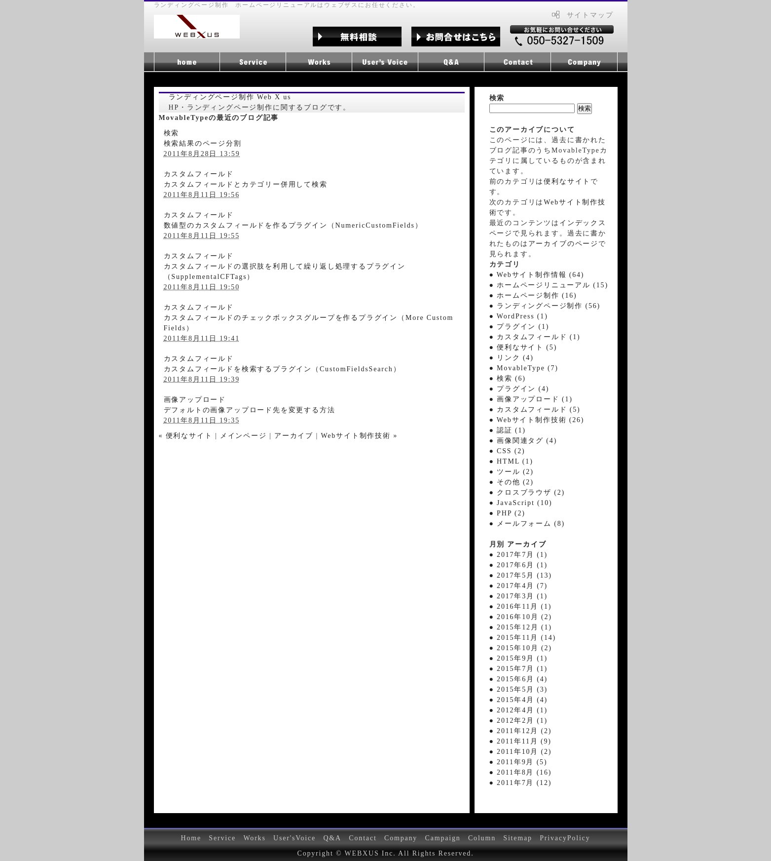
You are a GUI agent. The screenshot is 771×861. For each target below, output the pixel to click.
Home (191, 838)
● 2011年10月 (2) (520, 751)
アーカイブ (293, 435)
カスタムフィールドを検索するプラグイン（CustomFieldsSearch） (282, 369)
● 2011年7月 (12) (520, 782)
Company (400, 838)
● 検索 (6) (507, 378)
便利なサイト (567, 181)
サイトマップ (590, 15)
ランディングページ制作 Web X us (230, 97)
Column (482, 838)
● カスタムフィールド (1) (535, 337)
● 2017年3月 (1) (518, 596)
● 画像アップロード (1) (531, 399)
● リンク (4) (511, 357)
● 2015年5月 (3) (518, 689)
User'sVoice (294, 838)
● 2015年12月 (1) (520, 627)
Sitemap (517, 838)
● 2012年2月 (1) (518, 720)
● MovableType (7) (523, 368)
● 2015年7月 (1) (518, 668)
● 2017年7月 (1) (518, 554)
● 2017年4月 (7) (518, 585)
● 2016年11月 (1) (520, 606)
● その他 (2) (511, 482)
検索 (172, 133)
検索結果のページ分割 (203, 143)
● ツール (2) (511, 471)
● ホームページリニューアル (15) (548, 285)
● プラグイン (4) (519, 388)
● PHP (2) (507, 513)
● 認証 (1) (507, 430)
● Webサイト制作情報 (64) (537, 274)
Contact (362, 838)
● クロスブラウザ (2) (527, 492)
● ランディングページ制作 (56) (545, 306)
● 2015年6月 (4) (518, 679)
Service (222, 838)
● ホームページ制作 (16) (533, 295)
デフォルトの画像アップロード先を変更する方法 (249, 410)
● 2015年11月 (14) (522, 637)
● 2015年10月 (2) (520, 648)
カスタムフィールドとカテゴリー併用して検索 (246, 184)
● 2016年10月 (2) (520, 617)
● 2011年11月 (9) (520, 741)
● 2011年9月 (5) (518, 762)
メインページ (243, 435)
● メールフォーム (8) (527, 523)
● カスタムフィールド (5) (535, 409)
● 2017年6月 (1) (518, 565)
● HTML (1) (511, 461)
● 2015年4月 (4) (518, 700)
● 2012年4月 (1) (518, 710)
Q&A (332, 838)
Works (254, 838)
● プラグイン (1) (519, 326)
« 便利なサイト (186, 435)
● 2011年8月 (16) (520, 772)
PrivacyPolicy (565, 838)
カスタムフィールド (199, 174)
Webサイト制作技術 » (359, 435)
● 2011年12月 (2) (520, 731)
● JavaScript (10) (520, 503)
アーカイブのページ (563, 243)
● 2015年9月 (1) (518, 658)
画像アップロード (195, 399)
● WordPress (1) (518, 316)
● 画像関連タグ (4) (523, 440)
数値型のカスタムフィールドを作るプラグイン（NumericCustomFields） (293, 225)
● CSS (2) (507, 451)
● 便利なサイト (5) (523, 347)
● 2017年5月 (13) (520, 575)
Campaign (442, 838)
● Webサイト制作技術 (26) (537, 420)
